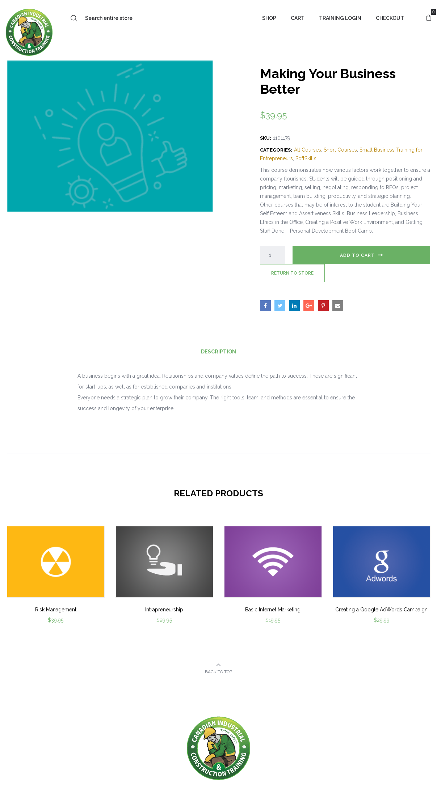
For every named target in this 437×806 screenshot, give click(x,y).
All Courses (307, 150)
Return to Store (292, 273)
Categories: (276, 150)
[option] (55, 584)
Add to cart (357, 255)
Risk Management (55, 609)
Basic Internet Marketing (273, 609)
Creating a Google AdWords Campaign (381, 609)
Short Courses (340, 150)
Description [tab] (218, 352)
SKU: (265, 138)
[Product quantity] (272, 255)
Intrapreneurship (164, 609)
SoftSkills (305, 158)
